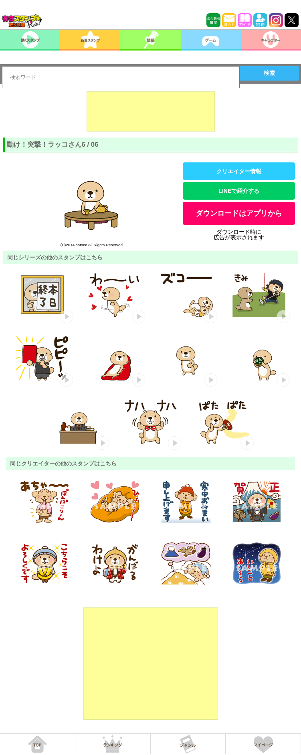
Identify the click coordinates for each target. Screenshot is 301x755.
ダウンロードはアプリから (239, 213)
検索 (269, 73)
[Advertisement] (151, 111)
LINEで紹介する (238, 191)
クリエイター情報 (238, 171)
